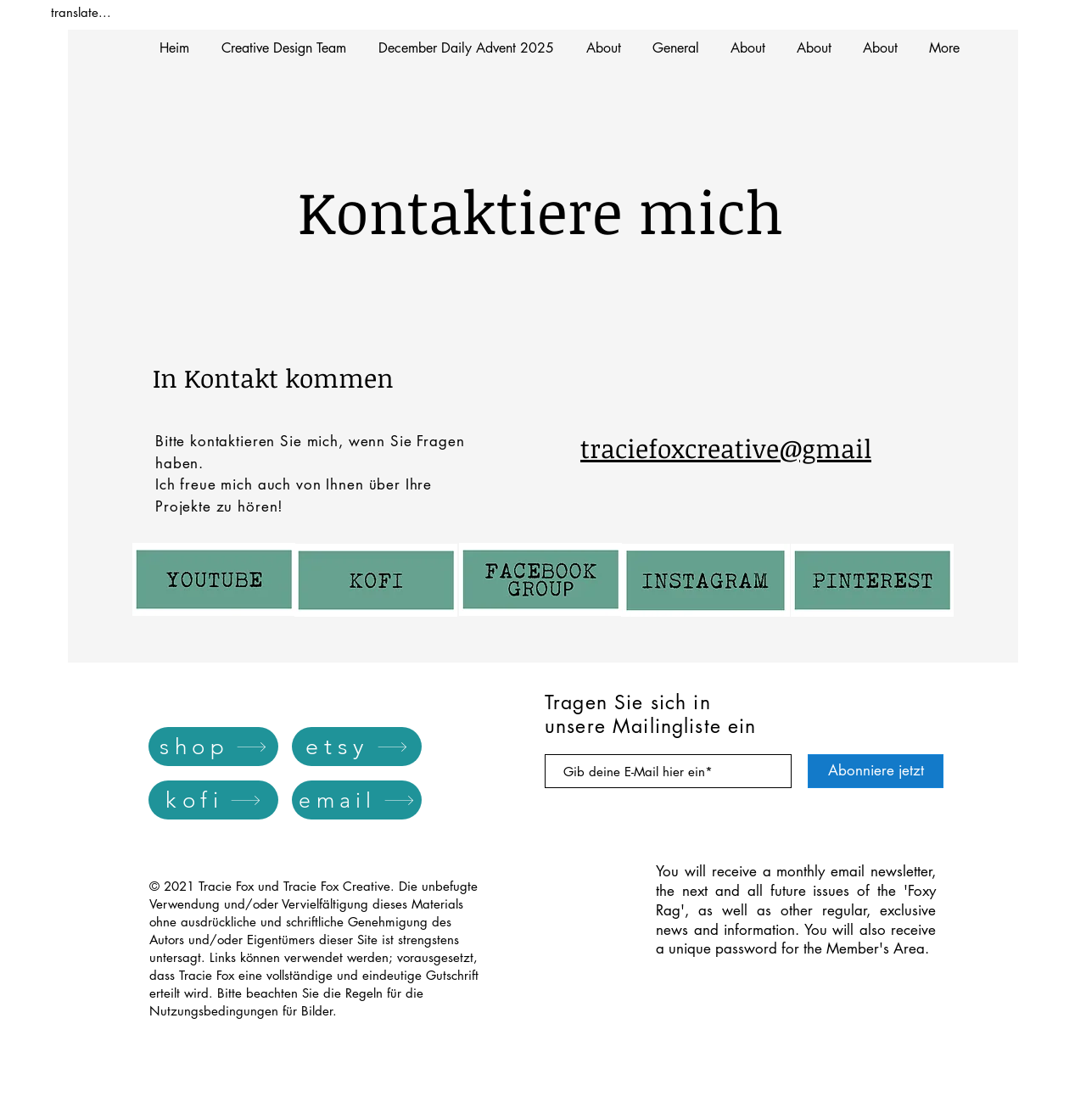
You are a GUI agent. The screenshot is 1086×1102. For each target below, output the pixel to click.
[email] (357, 800)
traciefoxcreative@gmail (725, 448)
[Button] (375, 583)
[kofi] (213, 800)
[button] (466, 48)
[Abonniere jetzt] (875, 771)
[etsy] (357, 746)
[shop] (213, 746)
